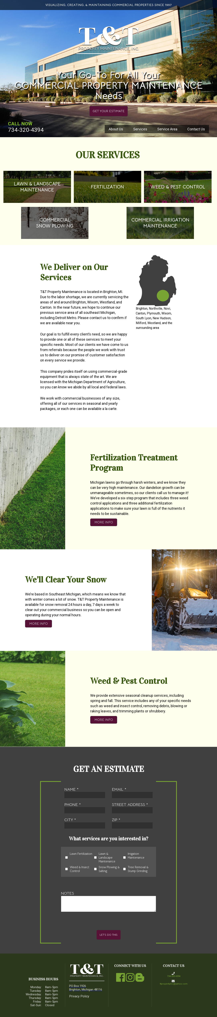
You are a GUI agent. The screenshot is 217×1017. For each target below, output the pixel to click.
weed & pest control (177, 187)
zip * (132, 823)
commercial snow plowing (54, 223)
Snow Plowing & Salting (107, 869)
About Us (116, 129)
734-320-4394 (26, 130)
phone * (84, 807)
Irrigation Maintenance (133, 857)
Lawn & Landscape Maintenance (37, 187)
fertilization (107, 187)
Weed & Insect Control (77, 869)
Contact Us (196, 129)
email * (132, 792)
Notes (108, 901)
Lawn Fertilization (78, 857)
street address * (132, 807)
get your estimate (109, 111)
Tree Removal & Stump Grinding (135, 869)
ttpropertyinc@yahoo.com (173, 982)
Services (140, 129)
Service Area (167, 129)
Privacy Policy (79, 996)
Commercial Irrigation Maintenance (160, 223)
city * (84, 823)
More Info (103, 522)
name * (84, 792)
